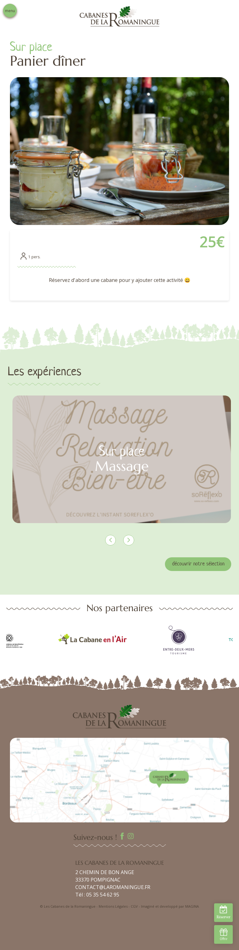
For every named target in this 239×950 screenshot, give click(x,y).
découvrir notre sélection (198, 564)
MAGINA (192, 906)
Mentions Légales (113, 906)
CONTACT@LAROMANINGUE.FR (112, 887)
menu (10, 10)
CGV (134, 906)
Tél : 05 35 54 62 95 (97, 894)
